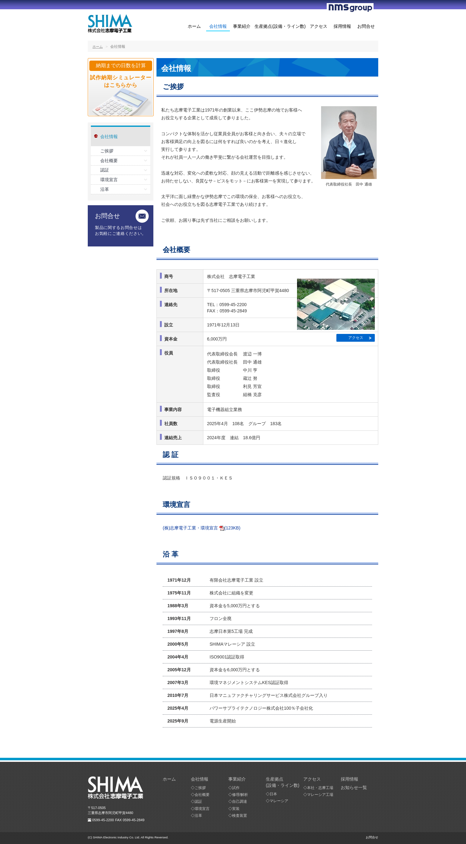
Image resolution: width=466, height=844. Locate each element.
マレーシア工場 (320, 794)
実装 (236, 809)
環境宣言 (109, 179)
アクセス (318, 26)
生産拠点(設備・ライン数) (280, 26)
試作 (236, 788)
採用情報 (342, 26)
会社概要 (109, 160)
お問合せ (366, 26)
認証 (104, 169)
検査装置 (239, 815)
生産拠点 (274, 779)
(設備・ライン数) (282, 785)
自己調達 (239, 801)
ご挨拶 (106, 150)
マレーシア (279, 801)
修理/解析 (240, 794)
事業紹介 (241, 26)
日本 (273, 794)
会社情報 (218, 26)
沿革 (104, 189)
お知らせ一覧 (354, 787)
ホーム (194, 26)
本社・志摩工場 (320, 788)
